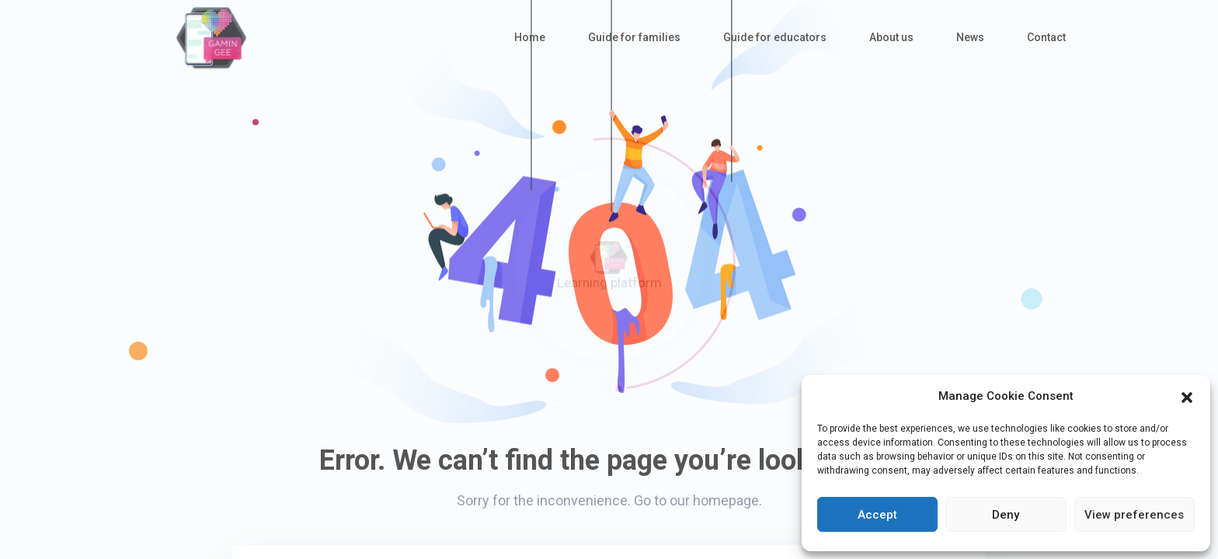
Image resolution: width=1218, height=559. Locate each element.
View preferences (1134, 515)
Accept (877, 515)
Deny (1005, 515)
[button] (1187, 396)
